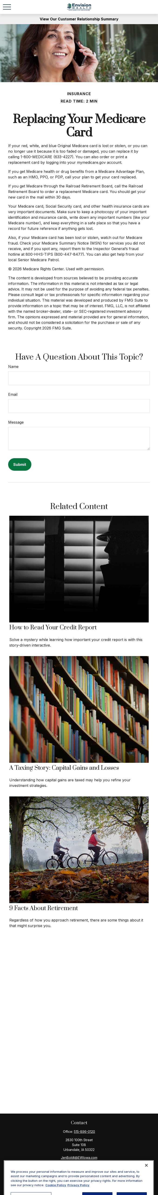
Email (12, 394)
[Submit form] (19, 464)
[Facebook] (74, 1165)
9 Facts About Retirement (43, 908)
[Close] (146, 1183)
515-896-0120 (84, 1132)
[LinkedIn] (82, 1165)
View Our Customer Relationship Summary (79, 19)
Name (13, 366)
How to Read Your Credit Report (53, 627)
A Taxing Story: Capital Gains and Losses (64, 768)
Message (16, 422)
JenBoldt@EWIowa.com (79, 1158)
